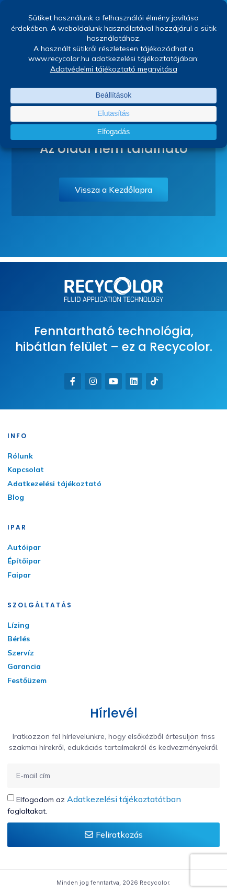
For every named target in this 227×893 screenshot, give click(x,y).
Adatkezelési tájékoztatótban (124, 799)
